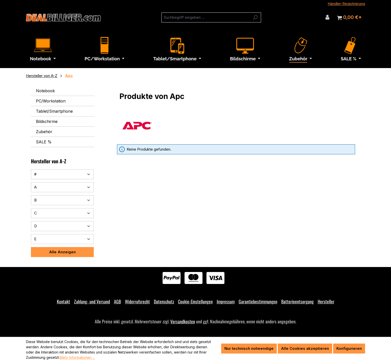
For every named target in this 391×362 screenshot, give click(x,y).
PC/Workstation (51, 100)
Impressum (226, 301)
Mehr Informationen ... (77, 357)
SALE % (44, 141)
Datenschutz (164, 301)
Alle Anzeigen (62, 252)
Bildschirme (47, 121)
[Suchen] (255, 17)
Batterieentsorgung (297, 301)
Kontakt (63, 301)
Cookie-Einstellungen (195, 301)
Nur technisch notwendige (249, 348)
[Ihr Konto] (327, 17)
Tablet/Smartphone (54, 111)
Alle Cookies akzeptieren (305, 348)
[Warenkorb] (349, 17)
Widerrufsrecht (137, 301)
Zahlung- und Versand (92, 301)
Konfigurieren (349, 348)
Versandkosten (182, 321)
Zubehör (44, 131)
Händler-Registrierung (346, 3)
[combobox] (205, 17)
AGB (117, 301)
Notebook (45, 90)
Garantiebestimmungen (258, 301)
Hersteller (326, 301)
